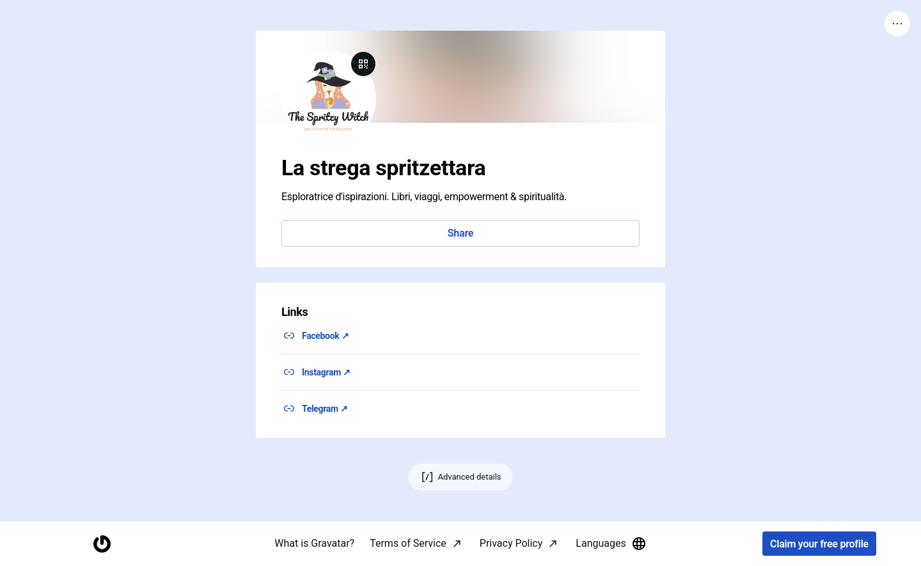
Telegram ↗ (325, 409)
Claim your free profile (819, 544)
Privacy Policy (511, 543)
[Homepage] (101, 544)
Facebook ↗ (325, 336)
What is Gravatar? (314, 543)
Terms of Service (408, 543)
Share (460, 233)
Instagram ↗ (326, 372)
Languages (611, 543)
